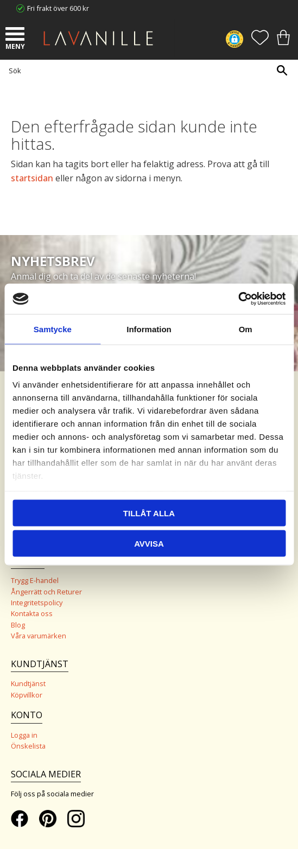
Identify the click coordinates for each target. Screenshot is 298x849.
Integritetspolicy (36, 602)
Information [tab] (149, 328)
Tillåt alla (149, 512)
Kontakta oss (32, 613)
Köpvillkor (26, 695)
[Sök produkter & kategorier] (146, 70)
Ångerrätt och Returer (46, 592)
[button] (16, 35)
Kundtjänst (28, 683)
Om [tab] (245, 328)
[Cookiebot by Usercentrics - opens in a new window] (238, 299)
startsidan (32, 178)
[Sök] (281, 70)
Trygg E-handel (35, 580)
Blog (18, 625)
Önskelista (28, 746)
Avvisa (149, 543)
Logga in (24, 735)
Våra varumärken (38, 636)
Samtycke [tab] (53, 328)
